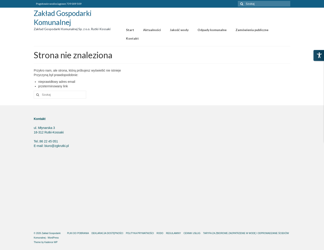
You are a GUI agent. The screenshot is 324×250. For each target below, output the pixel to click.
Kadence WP (50, 242)
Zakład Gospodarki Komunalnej (63, 18)
